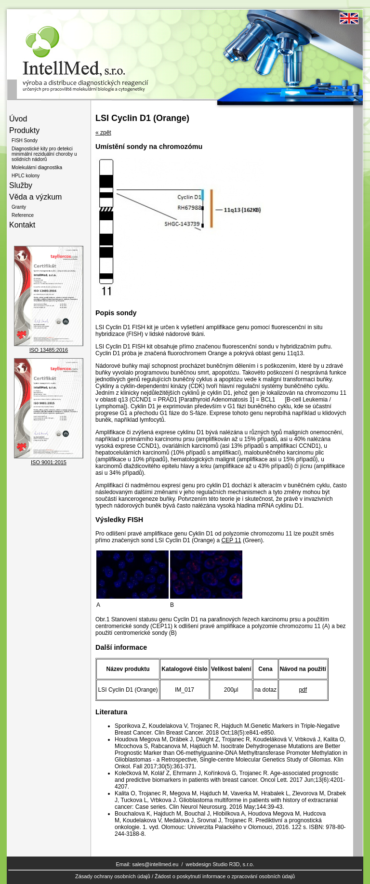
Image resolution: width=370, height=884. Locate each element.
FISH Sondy (25, 140)
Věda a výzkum (35, 197)
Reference (23, 215)
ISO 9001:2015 (48, 462)
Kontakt (22, 225)
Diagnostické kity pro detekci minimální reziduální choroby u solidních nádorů (44, 154)
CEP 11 (231, 540)
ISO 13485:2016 (48, 350)
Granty (19, 207)
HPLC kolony (26, 175)
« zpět (103, 132)
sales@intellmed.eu (155, 864)
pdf (303, 689)
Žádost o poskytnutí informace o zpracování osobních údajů (225, 876)
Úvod (18, 119)
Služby (20, 185)
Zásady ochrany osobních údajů (112, 876)
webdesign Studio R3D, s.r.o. (220, 864)
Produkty (24, 130)
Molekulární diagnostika (37, 167)
